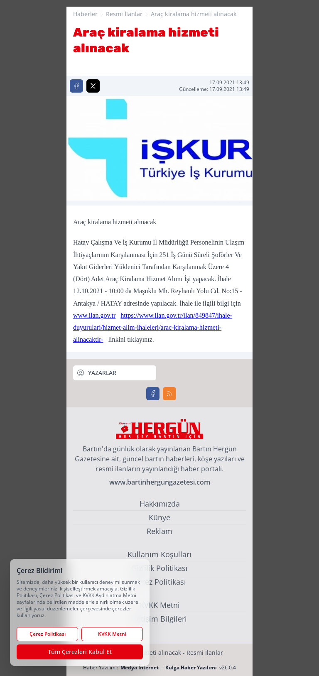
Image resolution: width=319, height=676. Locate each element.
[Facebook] (153, 393)
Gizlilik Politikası (159, 568)
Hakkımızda (160, 504)
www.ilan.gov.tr (94, 315)
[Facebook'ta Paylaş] (76, 86)
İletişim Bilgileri (160, 619)
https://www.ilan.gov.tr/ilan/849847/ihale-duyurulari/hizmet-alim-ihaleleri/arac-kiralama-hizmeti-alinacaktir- (152, 327)
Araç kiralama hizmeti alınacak (194, 14)
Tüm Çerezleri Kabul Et (80, 652)
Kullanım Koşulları (159, 554)
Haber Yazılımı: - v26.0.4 (159, 667)
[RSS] (169, 393)
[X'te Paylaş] (93, 86)
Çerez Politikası (159, 582)
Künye (159, 517)
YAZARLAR (96, 373)
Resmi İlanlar (124, 14)
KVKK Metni (160, 605)
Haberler (85, 14)
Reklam (159, 531)
